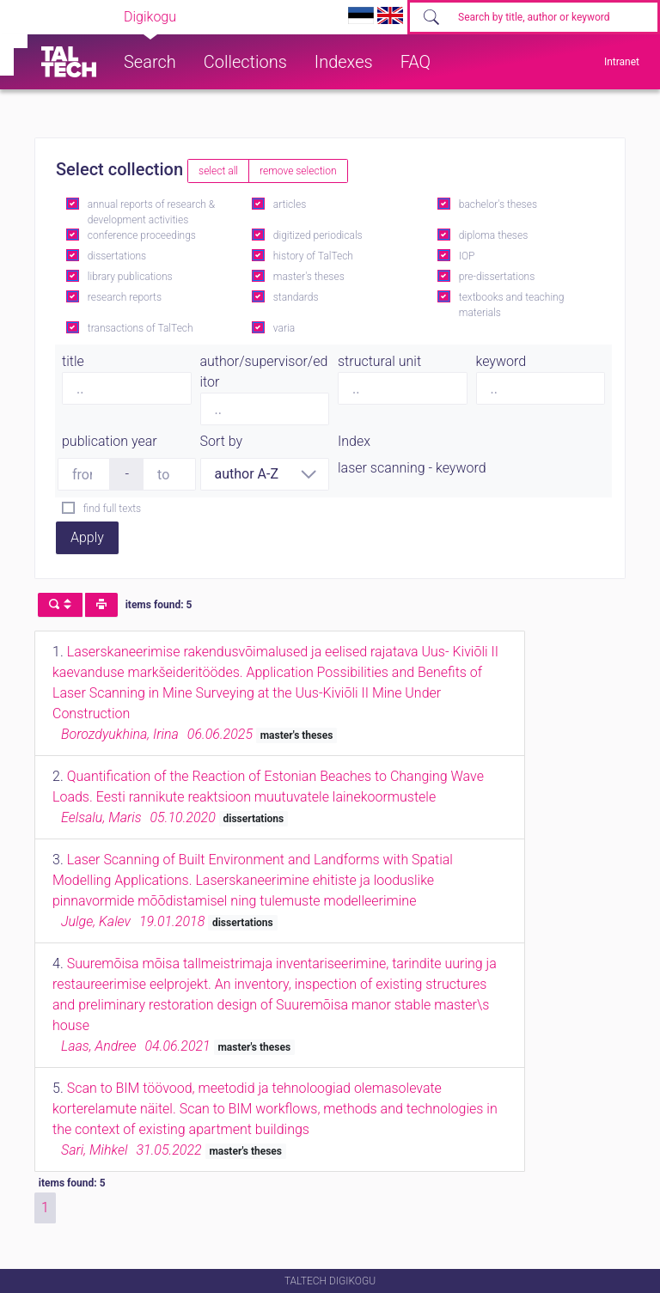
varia (284, 328)
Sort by (221, 441)
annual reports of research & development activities (151, 212)
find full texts (112, 509)
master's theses (309, 277)
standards (296, 297)
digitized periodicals (318, 235)
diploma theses (493, 235)
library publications (130, 277)
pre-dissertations (497, 277)
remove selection (298, 171)
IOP (467, 256)
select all (218, 171)
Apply (87, 537)
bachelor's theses (498, 204)
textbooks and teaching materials (512, 305)
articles (289, 204)
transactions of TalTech (140, 328)
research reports (125, 297)
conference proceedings (142, 235)
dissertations (117, 256)
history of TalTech (313, 256)
